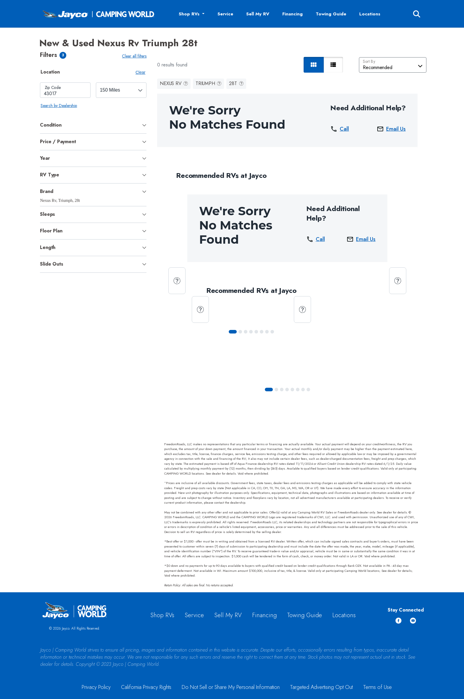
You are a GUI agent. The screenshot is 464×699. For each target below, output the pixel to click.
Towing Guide (331, 14)
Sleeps (47, 214)
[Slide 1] (240, 331)
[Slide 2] (245, 331)
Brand (46, 191)
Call (339, 129)
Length (47, 247)
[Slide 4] (256, 331)
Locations (369, 14)
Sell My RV (257, 14)
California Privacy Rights (146, 687)
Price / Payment (58, 141)
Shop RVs (162, 615)
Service (225, 14)
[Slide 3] (251, 331)
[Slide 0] (233, 331)
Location (50, 71)
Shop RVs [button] (190, 14)
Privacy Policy (96, 687)
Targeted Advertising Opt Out (321, 687)
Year (45, 158)
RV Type (49, 174)
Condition (50, 125)
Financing (292, 14)
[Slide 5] (261, 331)
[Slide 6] (267, 331)
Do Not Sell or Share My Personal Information (231, 687)
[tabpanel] (93, 95)
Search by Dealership (59, 105)
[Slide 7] (272, 331)
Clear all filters (134, 56)
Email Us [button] (391, 129)
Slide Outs (51, 264)
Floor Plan (51, 230)
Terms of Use (377, 687)
